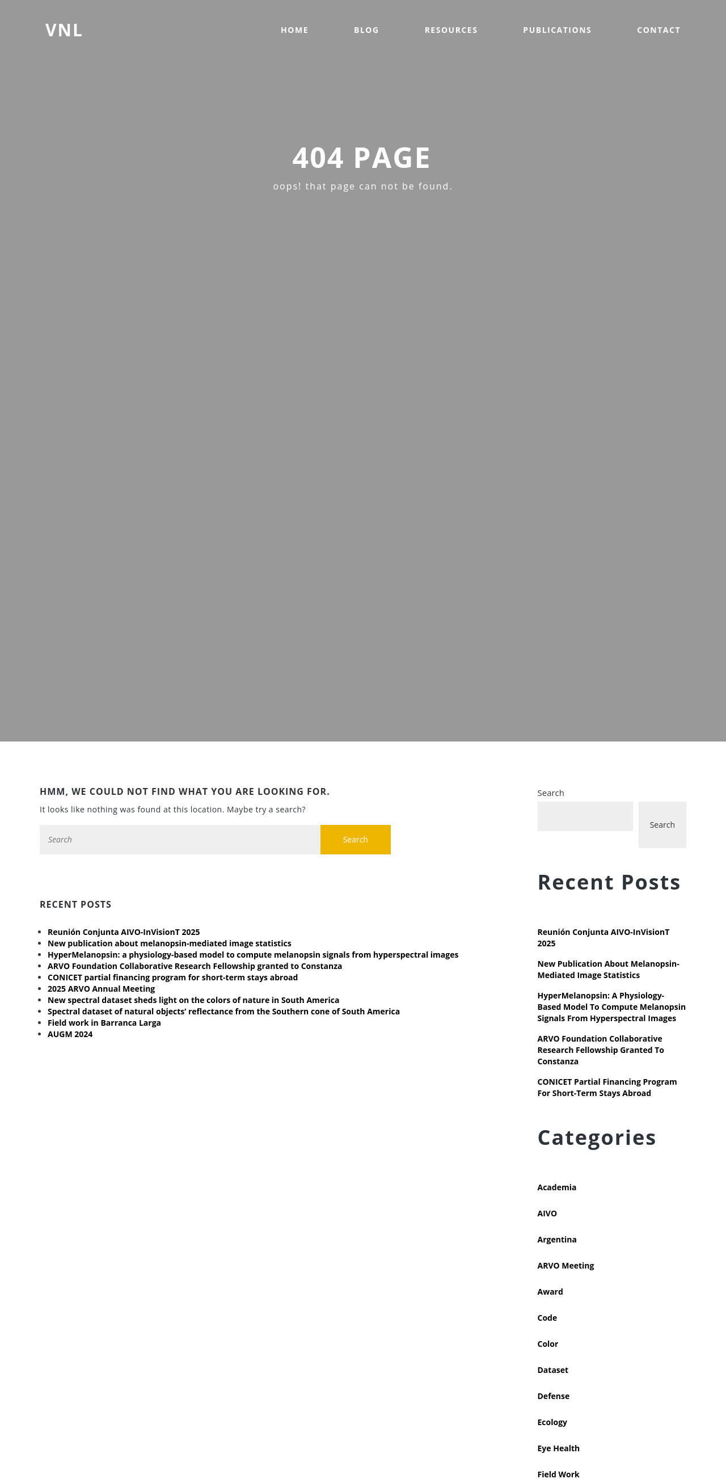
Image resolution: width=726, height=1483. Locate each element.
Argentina (557, 1239)
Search (551, 792)
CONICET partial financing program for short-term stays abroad (173, 977)
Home (295, 29)
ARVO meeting (566, 1265)
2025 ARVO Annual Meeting (101, 988)
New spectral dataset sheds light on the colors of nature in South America (193, 1000)
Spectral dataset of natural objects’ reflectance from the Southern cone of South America (224, 1011)
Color (548, 1343)
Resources (451, 29)
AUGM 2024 (70, 1034)
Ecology (553, 1422)
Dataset (553, 1369)
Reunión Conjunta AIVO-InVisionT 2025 (124, 931)
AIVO (548, 1213)
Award (550, 1291)
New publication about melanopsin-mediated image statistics (170, 943)
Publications (557, 29)
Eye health (559, 1448)
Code (548, 1317)
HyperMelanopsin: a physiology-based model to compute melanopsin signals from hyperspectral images (253, 954)
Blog (366, 29)
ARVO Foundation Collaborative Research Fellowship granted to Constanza (195, 965)
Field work (559, 1474)
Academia (557, 1187)
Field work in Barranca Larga (104, 1022)
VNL (64, 29)
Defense (554, 1396)
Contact (659, 29)
